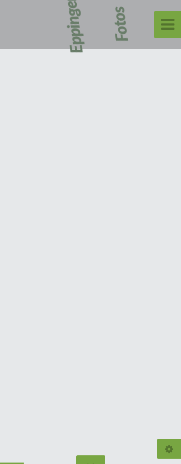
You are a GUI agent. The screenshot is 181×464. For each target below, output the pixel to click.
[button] (152, 231)
